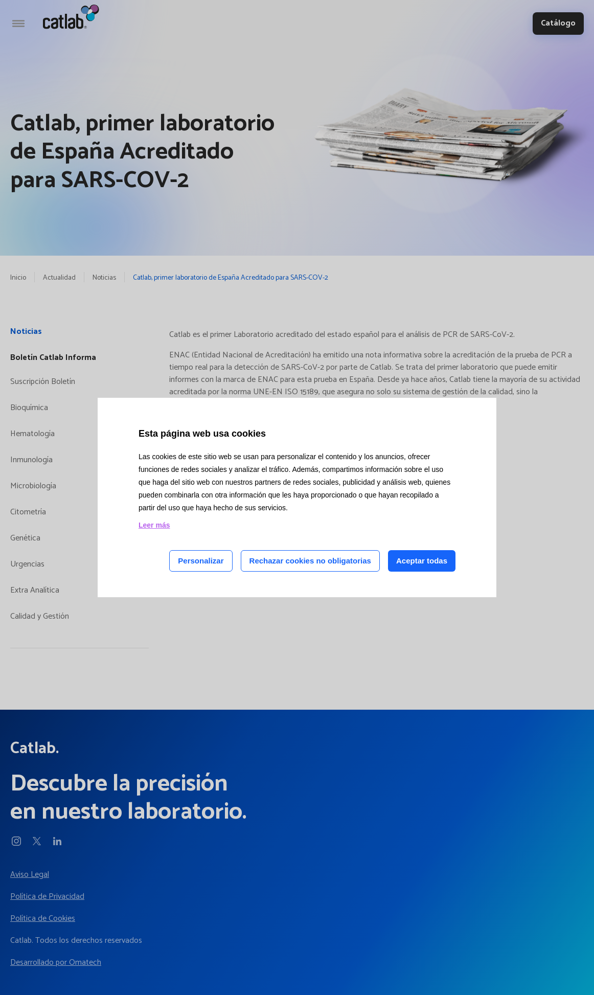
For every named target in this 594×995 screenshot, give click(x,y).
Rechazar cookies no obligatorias (310, 560)
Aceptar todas (421, 560)
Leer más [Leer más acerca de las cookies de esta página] (154, 525)
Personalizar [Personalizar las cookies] (200, 560)
